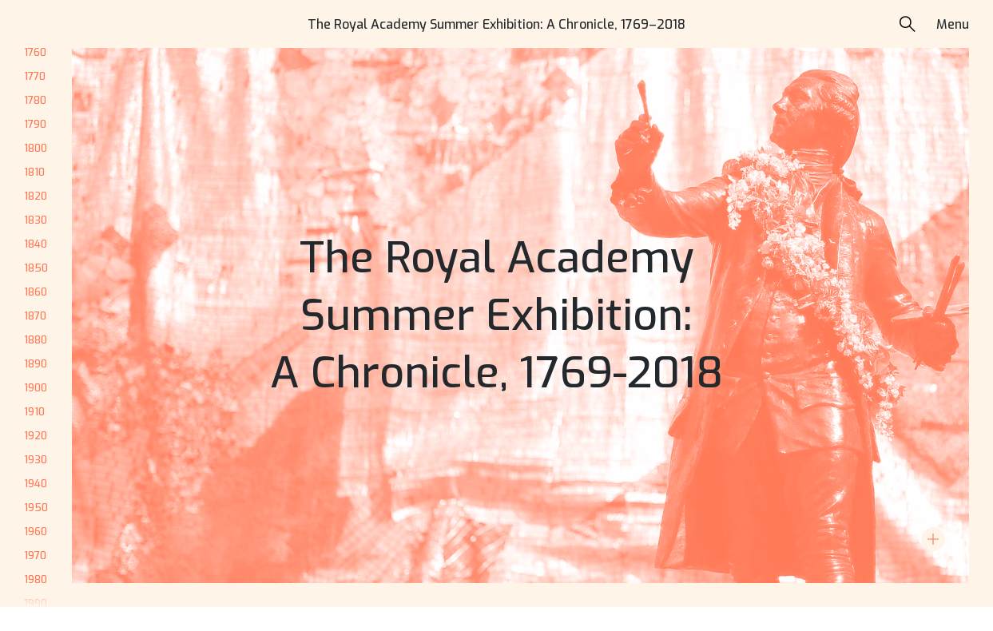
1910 (34, 412)
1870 (35, 316)
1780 (35, 100)
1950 (36, 507)
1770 (35, 76)
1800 (35, 148)
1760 (35, 52)
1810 (34, 172)
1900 (35, 388)
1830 (35, 220)
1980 (35, 579)
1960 (35, 531)
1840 (35, 244)
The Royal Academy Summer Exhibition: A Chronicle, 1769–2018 (496, 24)
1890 (35, 364)
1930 (35, 459)
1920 (35, 435)
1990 (35, 603)
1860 (35, 292)
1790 (35, 124)
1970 (35, 555)
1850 (36, 268)
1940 (35, 483)
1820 (35, 196)
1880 (35, 340)
